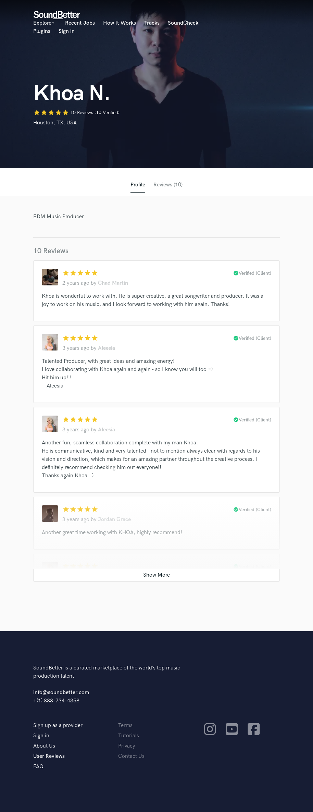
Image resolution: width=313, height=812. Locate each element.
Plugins (41, 31)
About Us (44, 746)
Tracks (152, 23)
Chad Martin (113, 283)
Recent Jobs (80, 23)
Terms (125, 725)
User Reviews (49, 756)
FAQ (38, 766)
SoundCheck (183, 23)
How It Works (119, 23)
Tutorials (128, 736)
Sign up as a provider (58, 725)
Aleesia (106, 348)
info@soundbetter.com (61, 692)
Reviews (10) (168, 185)
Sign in (67, 31)
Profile (137, 185)
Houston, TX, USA (55, 123)
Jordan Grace (114, 519)
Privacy (126, 746)
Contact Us (131, 756)
